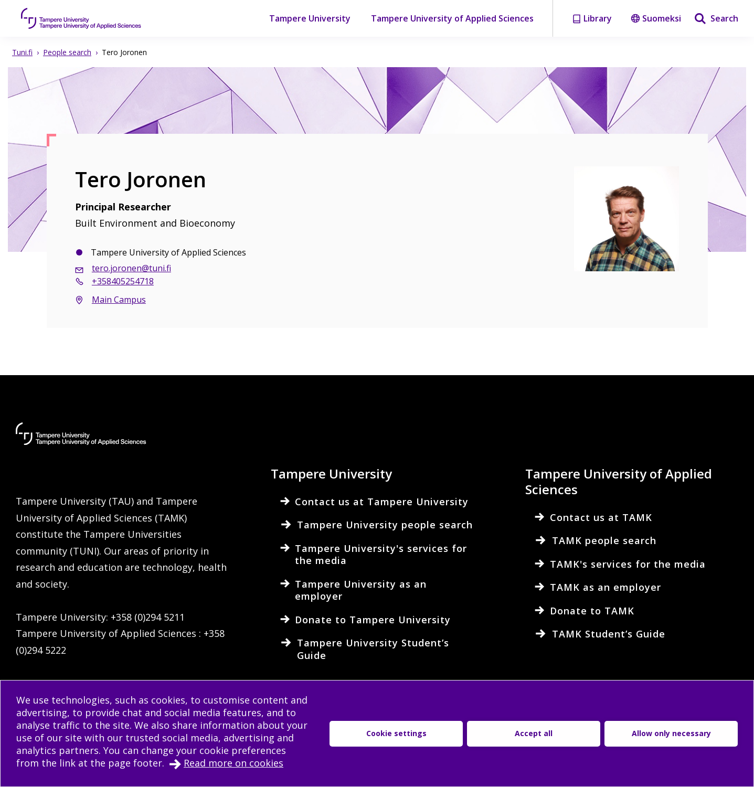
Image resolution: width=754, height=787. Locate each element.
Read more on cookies (233, 763)
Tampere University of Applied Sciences (452, 18)
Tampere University (310, 18)
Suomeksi (656, 18)
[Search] (716, 18)
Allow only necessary (671, 733)
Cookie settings (396, 733)
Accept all (534, 733)
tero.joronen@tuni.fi (131, 268)
